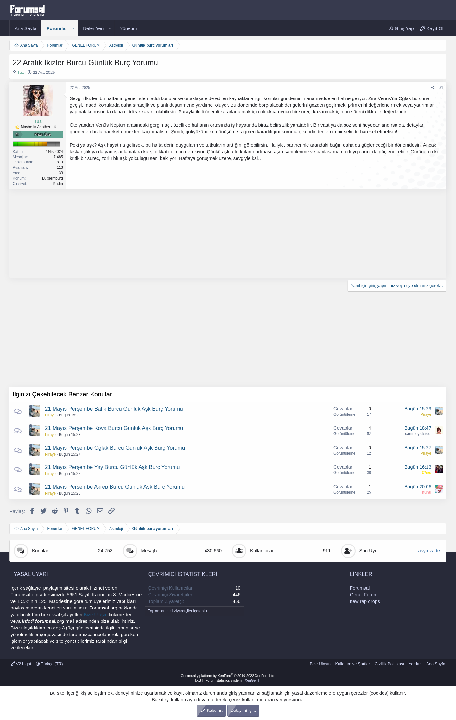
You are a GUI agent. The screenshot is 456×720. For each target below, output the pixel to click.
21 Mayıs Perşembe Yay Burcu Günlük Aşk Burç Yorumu (112, 467)
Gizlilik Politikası (389, 663)
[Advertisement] (200, 233)
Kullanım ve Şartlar (352, 663)
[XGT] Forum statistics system (228, 680)
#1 (441, 87)
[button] (73, 28)
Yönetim (128, 28)
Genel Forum (364, 594)
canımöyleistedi (418, 434)
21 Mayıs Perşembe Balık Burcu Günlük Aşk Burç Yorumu (114, 409)
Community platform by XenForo (228, 676)
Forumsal (360, 588)
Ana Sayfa (25, 28)
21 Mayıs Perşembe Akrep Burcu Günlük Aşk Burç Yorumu (115, 487)
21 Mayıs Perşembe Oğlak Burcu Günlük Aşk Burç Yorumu (115, 448)
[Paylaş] (433, 88)
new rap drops (365, 601)
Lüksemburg (52, 178)
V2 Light (21, 663)
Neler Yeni (93, 28)
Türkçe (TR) (49, 663)
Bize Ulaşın (96, 614)
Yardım (415, 663)
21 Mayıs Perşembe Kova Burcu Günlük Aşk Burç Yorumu (114, 428)
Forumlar (57, 28)
